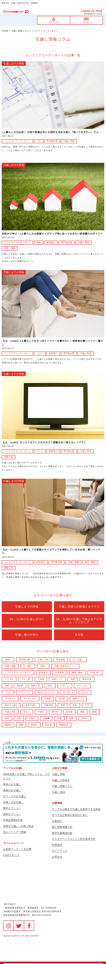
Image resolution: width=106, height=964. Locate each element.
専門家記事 (52, 141)
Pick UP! (95, 672)
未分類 (79, 634)
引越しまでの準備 (13, 63)
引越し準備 (68, 141)
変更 (63, 705)
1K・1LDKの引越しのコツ (27, 619)
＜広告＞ (53, 752)
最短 (82, 712)
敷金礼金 (87, 679)
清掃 (7, 686)
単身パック (57, 679)
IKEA (50, 686)
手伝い (26, 712)
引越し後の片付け (26, 634)
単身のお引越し (12, 784)
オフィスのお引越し (14, 796)
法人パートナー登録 (14, 832)
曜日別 (55, 712)
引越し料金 (10, 712)
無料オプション (12, 808)
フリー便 (25, 679)
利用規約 (57, 844)
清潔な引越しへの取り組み (18, 826)
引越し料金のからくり (65, 666)
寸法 (38, 141)
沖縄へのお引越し (13, 802)
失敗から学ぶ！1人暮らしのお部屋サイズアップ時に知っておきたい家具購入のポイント (52, 233)
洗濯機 (46, 718)
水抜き (32, 718)
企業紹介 (57, 821)
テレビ (39, 451)
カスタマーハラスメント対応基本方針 (73, 838)
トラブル (9, 679)
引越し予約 (43, 659)
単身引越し (31, 705)
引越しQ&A (58, 792)
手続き (41, 712)
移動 (71, 718)
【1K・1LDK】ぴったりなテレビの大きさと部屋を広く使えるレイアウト (44, 442)
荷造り (84, 718)
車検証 (34, 725)
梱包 (94, 712)
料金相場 (60, 659)
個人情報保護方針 (62, 827)
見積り (8, 659)
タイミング (24, 692)
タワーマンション (46, 692)
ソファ (39, 353)
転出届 (48, 725)
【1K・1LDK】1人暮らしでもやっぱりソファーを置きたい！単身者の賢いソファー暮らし (52, 343)
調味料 (8, 725)
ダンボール (68, 692)
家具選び (51, 242)
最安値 (69, 712)
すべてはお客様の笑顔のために (70, 815)
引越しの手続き (61, 780)
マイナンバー (30, 698)
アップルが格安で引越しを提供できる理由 (76, 809)
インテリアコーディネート (17, 141)
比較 (19, 718)
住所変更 (59, 672)
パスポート (10, 698)
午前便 (41, 679)
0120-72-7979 (92, 11)
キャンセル (82, 686)
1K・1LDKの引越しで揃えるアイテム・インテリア (79, 621)
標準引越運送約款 (62, 833)
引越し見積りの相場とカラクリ (79, 606)
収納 (38, 242)
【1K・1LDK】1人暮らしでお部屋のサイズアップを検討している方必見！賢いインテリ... (51, 551)
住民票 (47, 698)
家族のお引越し (12, 790)
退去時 (20, 686)
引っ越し (27, 666)
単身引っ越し (11, 705)
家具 (75, 705)
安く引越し (78, 659)
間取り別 (8, 457)
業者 (7, 718)
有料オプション (12, 814)
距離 (21, 725)
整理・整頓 (9, 248)
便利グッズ (78, 698)
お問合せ (57, 856)
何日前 (62, 698)
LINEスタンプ (11, 855)
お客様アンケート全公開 (17, 849)
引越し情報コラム (62, 786)
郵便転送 (63, 725)
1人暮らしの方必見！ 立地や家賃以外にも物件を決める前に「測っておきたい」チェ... (51, 132)
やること (64, 686)
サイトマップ (59, 850)
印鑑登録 (48, 705)
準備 (59, 718)
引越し (43, 666)
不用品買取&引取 (13, 820)
